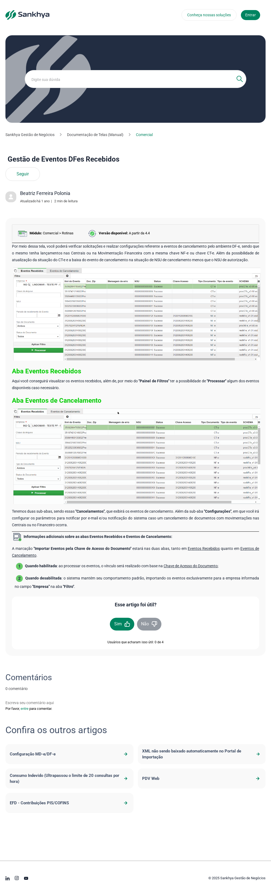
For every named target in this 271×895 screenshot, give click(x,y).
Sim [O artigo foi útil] (118, 623)
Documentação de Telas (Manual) (95, 135)
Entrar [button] (250, 15)
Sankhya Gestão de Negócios (30, 135)
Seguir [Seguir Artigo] (23, 174)
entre (24, 709)
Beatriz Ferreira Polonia (45, 193)
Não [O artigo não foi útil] (145, 623)
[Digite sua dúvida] (135, 79)
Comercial (144, 135)
